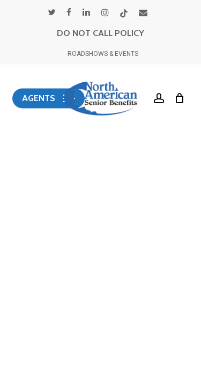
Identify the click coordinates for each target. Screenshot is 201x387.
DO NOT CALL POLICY (100, 33)
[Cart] (177, 98)
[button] (48, 98)
